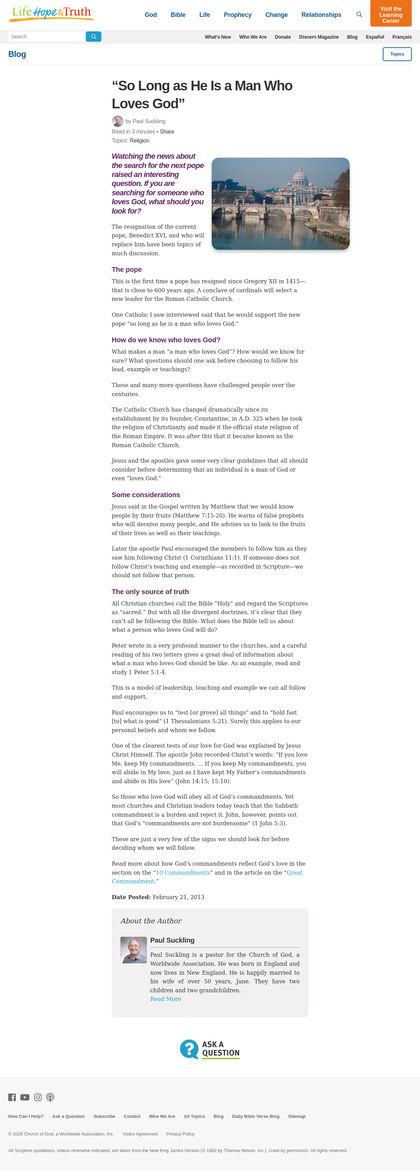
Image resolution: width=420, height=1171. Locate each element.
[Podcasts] (51, 1097)
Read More (165, 999)
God (151, 14)
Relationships (321, 14)
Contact (132, 1116)
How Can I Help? (26, 1116)
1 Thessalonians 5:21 (195, 721)
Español (375, 37)
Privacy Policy (180, 1133)
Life (204, 14)
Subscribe (104, 1116)
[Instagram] (39, 1097)
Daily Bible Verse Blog (255, 1116)
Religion (139, 141)
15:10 (219, 781)
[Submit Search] (93, 36)
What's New (218, 37)
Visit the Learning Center (391, 15)
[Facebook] (13, 1097)
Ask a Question (68, 1116)
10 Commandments (183, 872)
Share (167, 132)
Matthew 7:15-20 (199, 515)
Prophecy (237, 14)
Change (277, 14)
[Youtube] (26, 1097)
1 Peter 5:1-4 (147, 672)
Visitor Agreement (140, 1133)
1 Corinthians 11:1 (211, 557)
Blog (352, 37)
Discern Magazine (319, 37)
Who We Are (253, 37)
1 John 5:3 (268, 823)
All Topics (194, 1116)
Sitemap (297, 1116)
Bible (178, 14)
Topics (397, 54)
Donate (283, 37)
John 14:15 (193, 781)
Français (402, 37)
